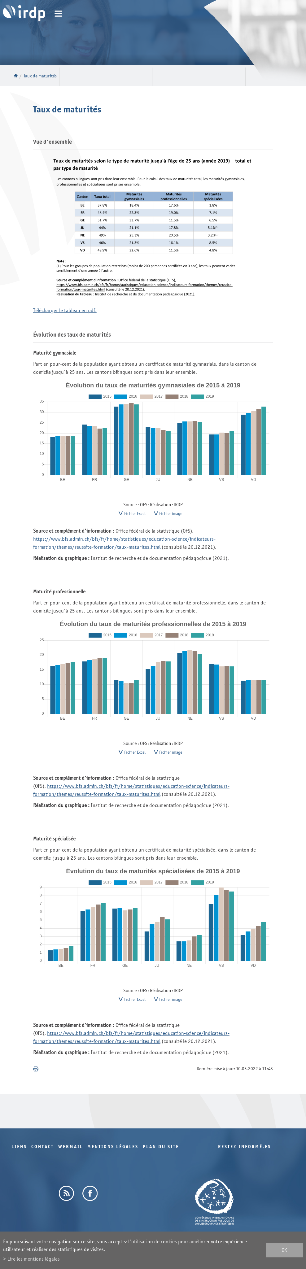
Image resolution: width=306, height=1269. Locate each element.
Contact (42, 1151)
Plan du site (161, 1151)
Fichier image (170, 514)
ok (284, 1250)
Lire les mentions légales (33, 1259)
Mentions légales (112, 1151)
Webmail (70, 1151)
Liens (19, 1151)
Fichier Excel (135, 514)
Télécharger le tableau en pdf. (65, 310)
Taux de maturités (40, 76)
